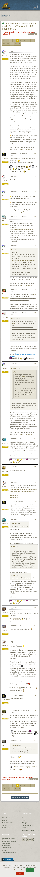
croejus (4, 180)
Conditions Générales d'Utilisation (9, 842)
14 (8, 44)
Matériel (4, 825)
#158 (35, 695)
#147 (35, 289)
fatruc (4, 486)
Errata (24, 828)
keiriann (4, 630)
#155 (35, 607)
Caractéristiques (7, 823)
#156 (35, 625)
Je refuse (20, 873)
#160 (35, 740)
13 (4, 44)
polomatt (5, 612)
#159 (35, 710)
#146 (35, 245)
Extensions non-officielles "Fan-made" (21, 32)
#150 (35, 438)
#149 (35, 363)
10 (24, 40)
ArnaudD (4, 221)
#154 (35, 519)
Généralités (6, 34)
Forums (5, 32)
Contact (4, 850)
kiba (3, 745)
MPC (34, 294)
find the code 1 (14, 495)
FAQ (23, 818)
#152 (35, 482)
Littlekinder (6, 506)
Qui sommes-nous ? (8, 838)
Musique (24, 823)
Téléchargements (27, 825)
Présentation (6, 818)
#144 (35, 191)
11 (28, 40)
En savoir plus (19, 870)
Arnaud (4, 55)
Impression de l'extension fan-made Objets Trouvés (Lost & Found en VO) (19, 26)
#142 (35, 153)
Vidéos (24, 820)
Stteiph (4, 294)
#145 (35, 216)
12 (32, 40)
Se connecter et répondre (20, 797)
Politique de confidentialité (6, 846)
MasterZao (5, 715)
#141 (35, 51)
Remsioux (5, 317)
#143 (35, 176)
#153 (35, 501)
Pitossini (5, 158)
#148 (35, 312)
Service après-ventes (9, 852)
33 (16, 44)
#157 (35, 641)
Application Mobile (28, 830)
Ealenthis (5, 645)
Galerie (4, 828)
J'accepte (30, 870)
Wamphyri (5, 443)
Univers (4, 820)
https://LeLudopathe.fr (26, 149)
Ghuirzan (5, 471)
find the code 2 (14, 497)
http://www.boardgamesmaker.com (21, 229)
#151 (35, 466)
